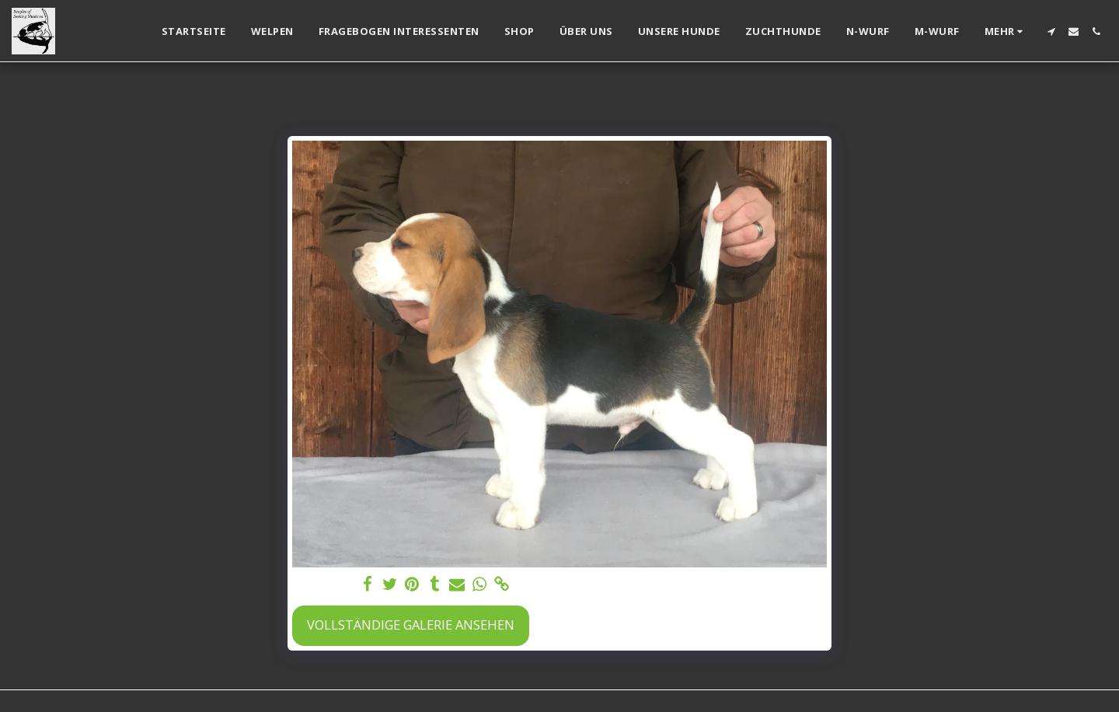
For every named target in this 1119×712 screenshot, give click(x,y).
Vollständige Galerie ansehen (410, 624)
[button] (1051, 31)
